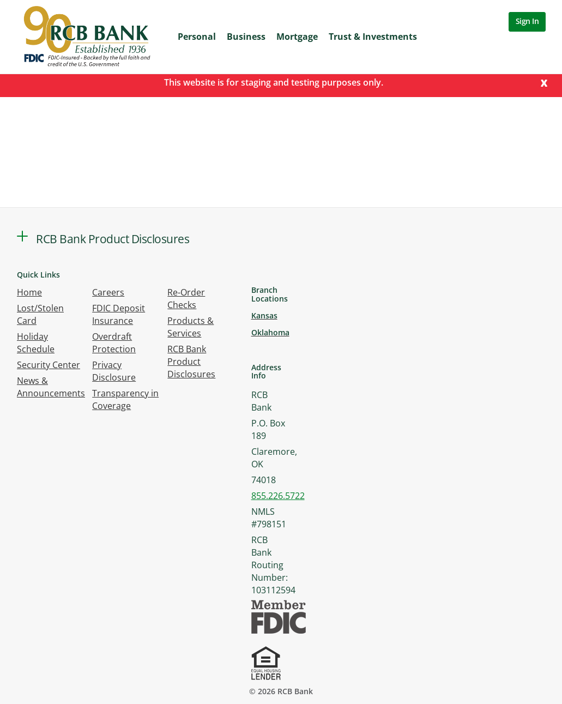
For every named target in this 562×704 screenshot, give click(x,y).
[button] (22, 236)
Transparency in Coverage (125, 399)
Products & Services (190, 327)
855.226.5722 (278, 496)
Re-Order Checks (186, 298)
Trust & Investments (373, 37)
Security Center (48, 365)
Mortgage (297, 37)
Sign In (527, 21)
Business (246, 37)
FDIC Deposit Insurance (118, 314)
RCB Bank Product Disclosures (191, 361)
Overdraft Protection (114, 342)
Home (29, 292)
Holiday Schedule (36, 342)
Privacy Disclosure (114, 371)
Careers (108, 292)
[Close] (544, 82)
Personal (197, 37)
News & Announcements (51, 387)
